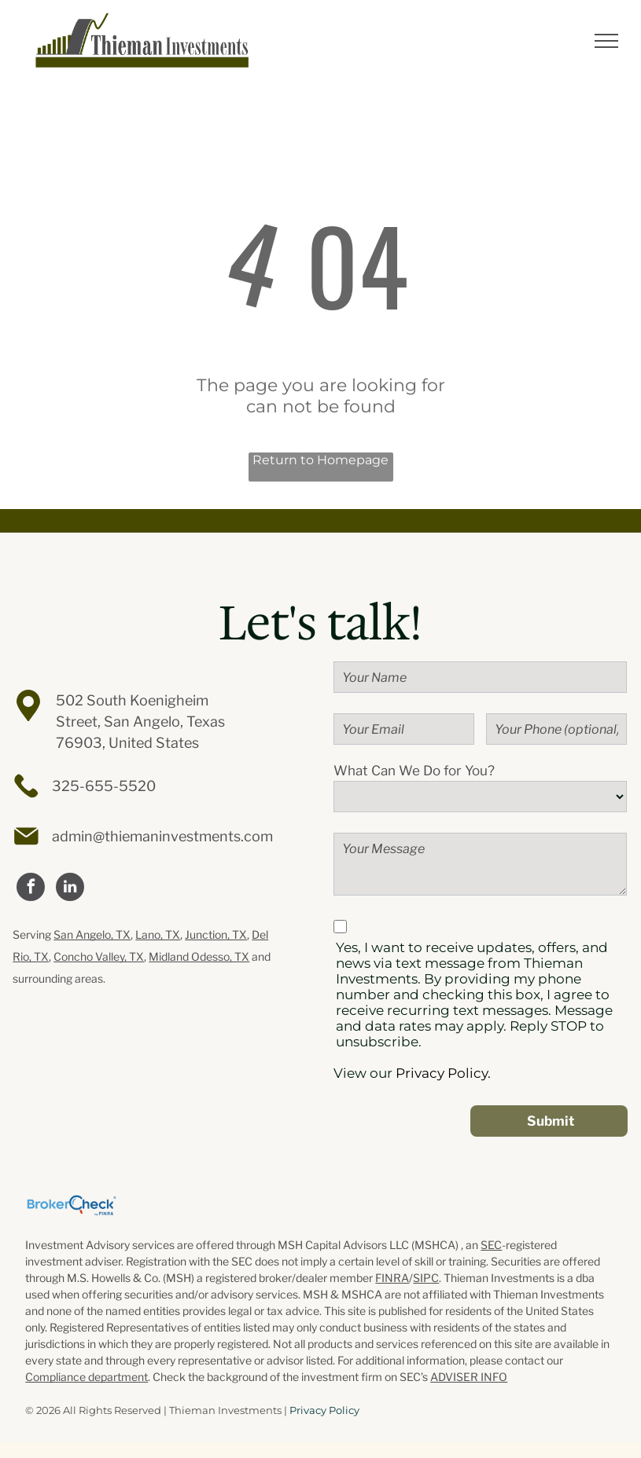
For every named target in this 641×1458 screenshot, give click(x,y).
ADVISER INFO (468, 1376)
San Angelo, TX (92, 934)
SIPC (426, 1277)
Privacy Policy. (443, 1073)
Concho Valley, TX (98, 956)
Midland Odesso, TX (199, 956)
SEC (491, 1244)
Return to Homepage (320, 459)
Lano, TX (157, 934)
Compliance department (86, 1376)
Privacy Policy (324, 1410)
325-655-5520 (104, 786)
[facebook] (31, 889)
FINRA (392, 1277)
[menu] (606, 40)
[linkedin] (70, 889)
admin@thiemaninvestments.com (162, 836)
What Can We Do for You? (414, 770)
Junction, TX (216, 934)
